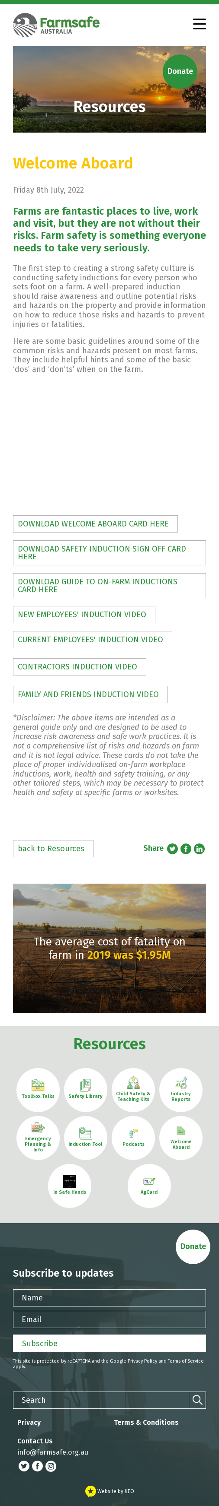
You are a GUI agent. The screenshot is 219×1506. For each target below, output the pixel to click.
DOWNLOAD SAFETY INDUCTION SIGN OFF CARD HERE (102, 552)
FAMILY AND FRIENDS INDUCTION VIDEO (88, 694)
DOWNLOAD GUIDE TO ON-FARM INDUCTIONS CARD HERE (97, 585)
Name (32, 1298)
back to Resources (51, 848)
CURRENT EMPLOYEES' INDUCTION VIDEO (90, 639)
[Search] (197, 1400)
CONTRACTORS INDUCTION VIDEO (77, 667)
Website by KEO (109, 1491)
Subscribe (40, 1343)
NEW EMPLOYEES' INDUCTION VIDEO (82, 614)
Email (32, 1319)
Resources (109, 1043)
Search (34, 1400)
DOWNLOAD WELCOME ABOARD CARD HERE (93, 524)
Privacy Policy (142, 1361)
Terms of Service (186, 1361)
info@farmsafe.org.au (52, 1452)
